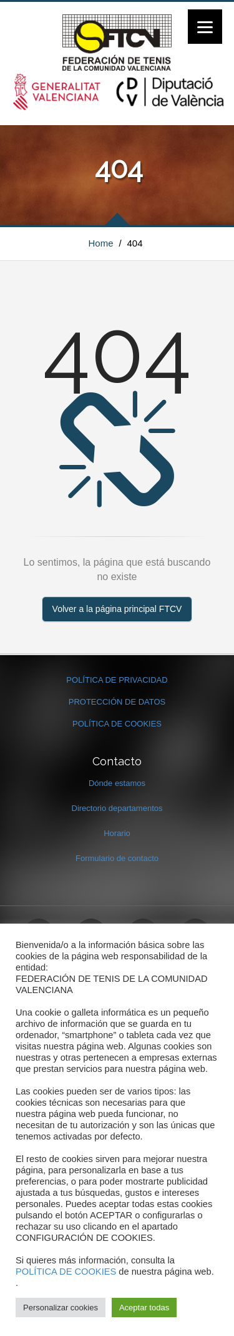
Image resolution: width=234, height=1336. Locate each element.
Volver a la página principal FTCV (117, 609)
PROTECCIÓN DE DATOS (117, 701)
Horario (117, 833)
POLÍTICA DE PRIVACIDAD (116, 680)
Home (101, 243)
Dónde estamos (117, 783)
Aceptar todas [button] (144, 1307)
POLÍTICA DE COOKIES (117, 723)
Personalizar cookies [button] (60, 1307)
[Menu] (205, 26)
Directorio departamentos (117, 808)
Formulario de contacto (117, 858)
